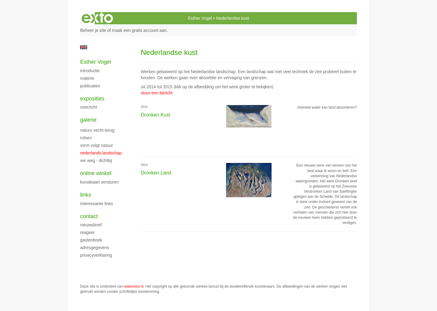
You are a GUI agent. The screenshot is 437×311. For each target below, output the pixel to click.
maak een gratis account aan (139, 30)
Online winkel (95, 173)
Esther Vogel (200, 18)
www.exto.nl (134, 286)
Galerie (88, 120)
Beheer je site (93, 30)
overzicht (88, 107)
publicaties (90, 85)
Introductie (90, 70)
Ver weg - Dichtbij (96, 160)
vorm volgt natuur (96, 145)
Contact (89, 216)
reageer (87, 232)
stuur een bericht (156, 92)
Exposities (92, 99)
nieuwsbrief (91, 224)
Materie (87, 78)
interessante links (96, 203)
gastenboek (91, 240)
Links (85, 195)
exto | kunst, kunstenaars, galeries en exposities (97, 18)
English (83, 47)
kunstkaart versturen (99, 182)
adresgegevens (94, 247)
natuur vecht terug (97, 130)
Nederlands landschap (101, 152)
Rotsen (86, 137)
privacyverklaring (96, 255)
